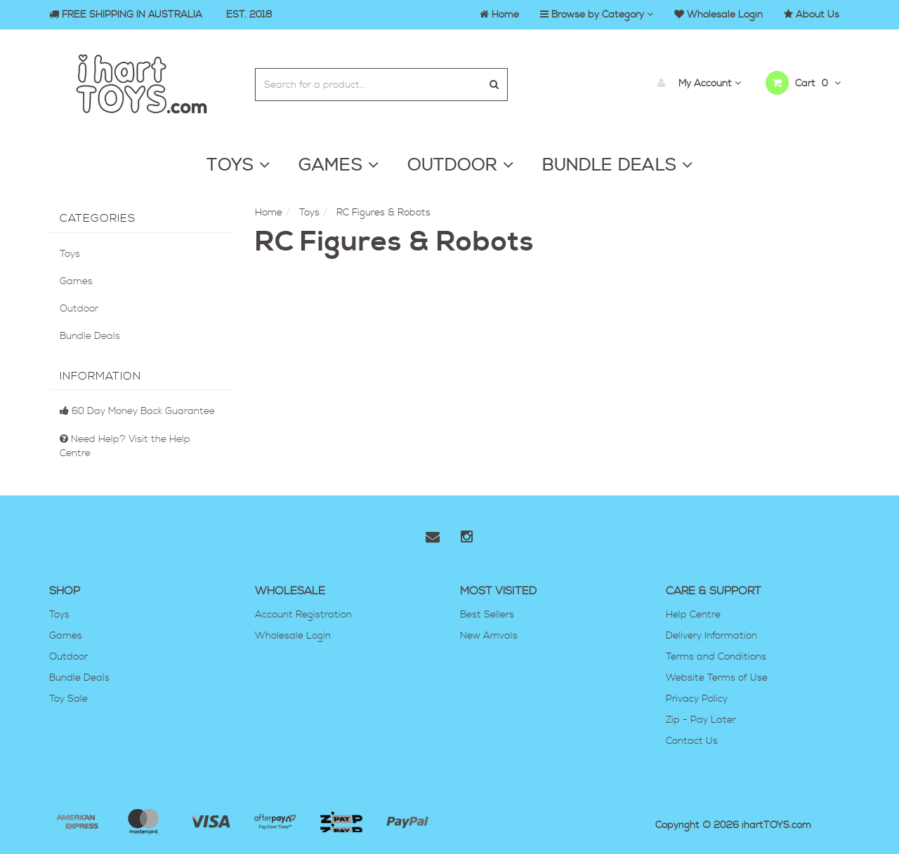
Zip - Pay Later (701, 720)
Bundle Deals (90, 336)
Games (76, 281)
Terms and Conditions (716, 656)
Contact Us (692, 741)
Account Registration (303, 614)
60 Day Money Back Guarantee (137, 411)
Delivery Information (711, 635)
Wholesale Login (293, 635)
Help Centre (693, 614)
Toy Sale (68, 699)
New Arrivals (489, 635)
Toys (70, 254)
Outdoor (79, 308)
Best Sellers (487, 614)
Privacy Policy (697, 699)
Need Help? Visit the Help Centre (125, 446)
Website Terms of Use (717, 678)
